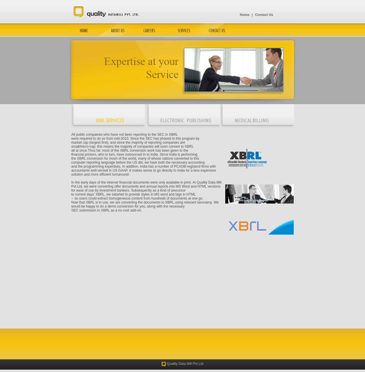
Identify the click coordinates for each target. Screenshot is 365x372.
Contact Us (264, 15)
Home (244, 15)
